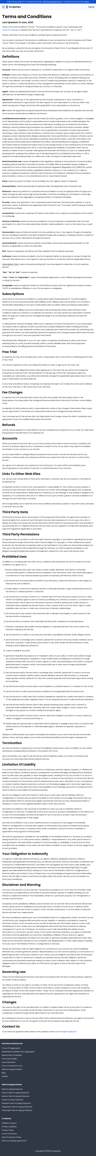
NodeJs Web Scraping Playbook (15, 1096)
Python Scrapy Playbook (12, 1099)
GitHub (5, 1076)
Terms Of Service (9, 1133)
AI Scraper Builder (9, 1058)
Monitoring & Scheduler (12, 1055)
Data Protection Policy (11, 1137)
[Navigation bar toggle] (3, 7)
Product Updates (9, 1126)
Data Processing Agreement (14, 1140)
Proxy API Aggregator (11, 1048)
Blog (4, 1073)
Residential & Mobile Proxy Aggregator (18, 1051)
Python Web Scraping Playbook (15, 1092)
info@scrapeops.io (69, 1031)
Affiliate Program (9, 1123)
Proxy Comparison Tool (12, 1066)
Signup (91, 7)
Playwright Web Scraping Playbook (17, 1110)
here (87, 2)
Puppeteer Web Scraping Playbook (17, 1107)
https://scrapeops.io (11, 30)
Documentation (8, 1062)
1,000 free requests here (52, 2)
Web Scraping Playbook (12, 1089)
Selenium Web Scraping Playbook (16, 1103)
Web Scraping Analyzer (12, 1069)
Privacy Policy (8, 1130)
